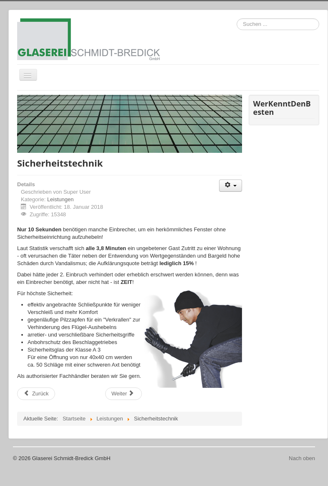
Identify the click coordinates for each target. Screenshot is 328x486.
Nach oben (302, 458)
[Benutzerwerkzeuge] (230, 186)
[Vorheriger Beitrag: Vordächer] (36, 393)
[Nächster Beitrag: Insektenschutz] (123, 393)
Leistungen (60, 199)
